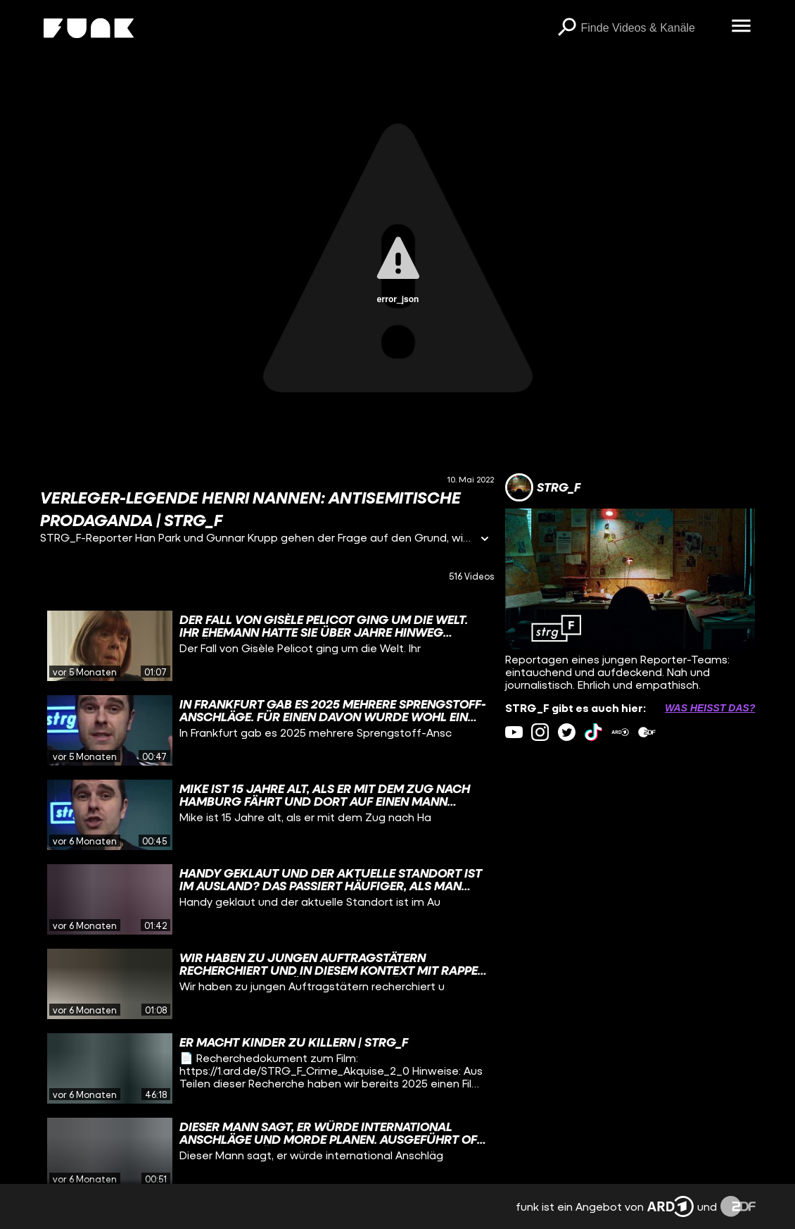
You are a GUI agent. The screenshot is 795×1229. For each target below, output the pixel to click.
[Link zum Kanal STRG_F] (542, 487)
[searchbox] (651, 28)
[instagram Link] (540, 732)
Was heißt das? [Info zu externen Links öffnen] (710, 707)
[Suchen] (567, 28)
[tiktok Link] (593, 732)
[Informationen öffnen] (485, 540)
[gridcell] (267, 646)
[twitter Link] (566, 732)
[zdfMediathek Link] (647, 732)
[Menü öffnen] (741, 26)
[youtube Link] (514, 732)
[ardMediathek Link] (620, 732)
